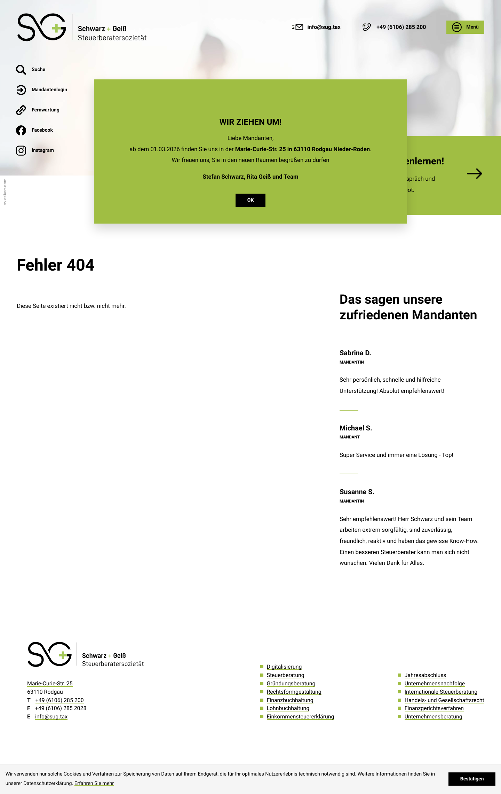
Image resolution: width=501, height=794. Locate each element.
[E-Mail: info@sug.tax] (316, 27)
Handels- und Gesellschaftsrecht (444, 700)
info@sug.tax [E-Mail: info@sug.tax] (51, 716)
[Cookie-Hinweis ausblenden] (471, 779)
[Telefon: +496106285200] (59, 700)
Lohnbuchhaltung (288, 708)
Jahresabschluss (425, 675)
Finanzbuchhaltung (290, 700)
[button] (393, 27)
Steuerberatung (285, 675)
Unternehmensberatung (433, 716)
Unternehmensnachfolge (435, 683)
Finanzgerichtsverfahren (434, 708)
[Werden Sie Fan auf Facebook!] (41, 130)
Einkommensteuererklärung (300, 716)
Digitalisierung (284, 666)
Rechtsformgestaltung (294, 691)
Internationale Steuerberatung (441, 691)
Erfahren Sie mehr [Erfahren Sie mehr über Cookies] (94, 783)
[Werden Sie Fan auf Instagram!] (41, 150)
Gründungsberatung (291, 683)
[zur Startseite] (83, 27)
